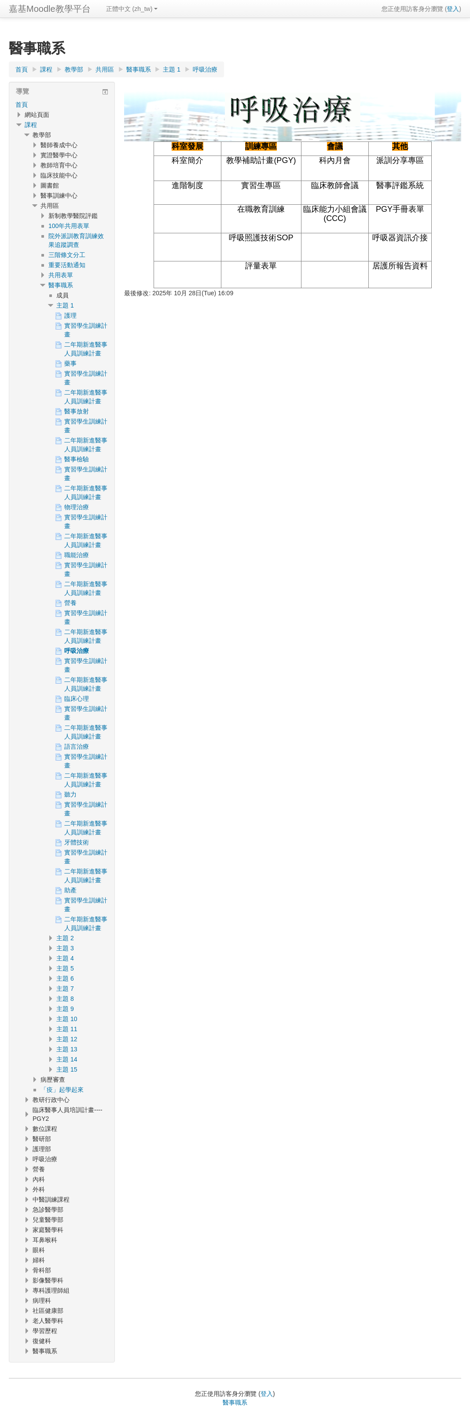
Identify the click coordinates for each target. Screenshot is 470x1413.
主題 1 (65, 305)
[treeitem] (61, 104)
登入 (453, 8)
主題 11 (66, 1029)
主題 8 (65, 998)
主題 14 (66, 1059)
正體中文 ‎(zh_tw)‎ (132, 8)
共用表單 (60, 275)
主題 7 (65, 988)
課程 (31, 124)
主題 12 (66, 1039)
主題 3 (65, 948)
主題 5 (65, 968)
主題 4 (65, 958)
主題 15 (66, 1069)
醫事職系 (60, 285)
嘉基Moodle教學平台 (50, 9)
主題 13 (66, 1049)
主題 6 (65, 978)
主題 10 (66, 1018)
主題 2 (65, 938)
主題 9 (65, 1008)
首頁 (21, 104)
